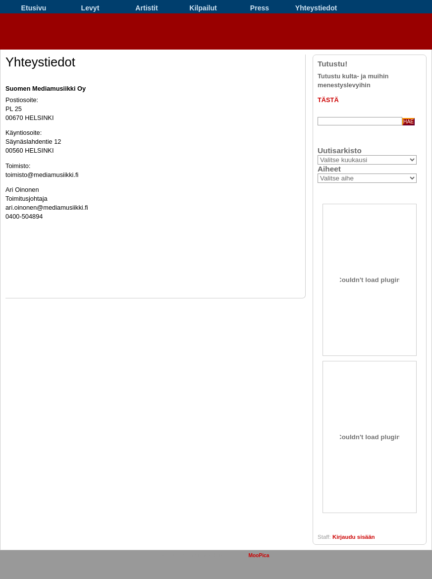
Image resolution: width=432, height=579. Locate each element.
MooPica (258, 555)
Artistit (146, 8)
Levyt (90, 8)
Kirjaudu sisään (353, 537)
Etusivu (34, 8)
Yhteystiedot (316, 8)
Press (259, 8)
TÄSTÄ (328, 100)
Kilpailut (203, 8)
